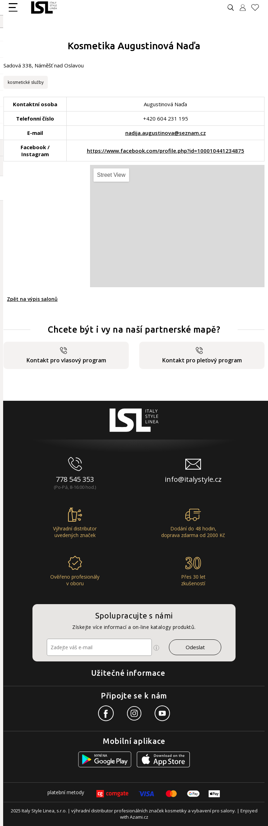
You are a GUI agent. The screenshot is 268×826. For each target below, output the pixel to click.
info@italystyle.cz (193, 479)
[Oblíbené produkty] (258, 7)
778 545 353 (75, 479)
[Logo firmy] (44, 7)
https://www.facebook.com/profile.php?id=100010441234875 (165, 150)
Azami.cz (139, 817)
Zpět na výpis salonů (32, 299)
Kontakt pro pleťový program (202, 355)
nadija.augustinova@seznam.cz (165, 132)
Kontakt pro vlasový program (66, 355)
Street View (111, 175)
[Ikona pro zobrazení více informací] (156, 648)
